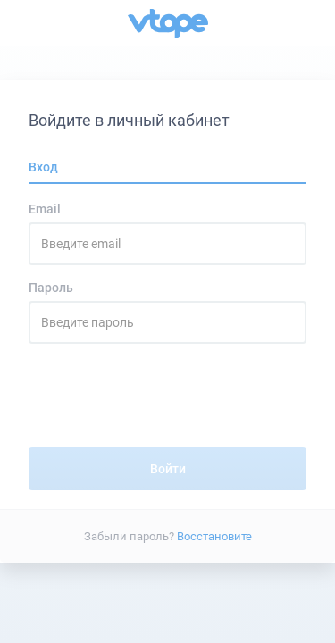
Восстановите (214, 535)
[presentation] (168, 402)
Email (45, 209)
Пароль (51, 287)
